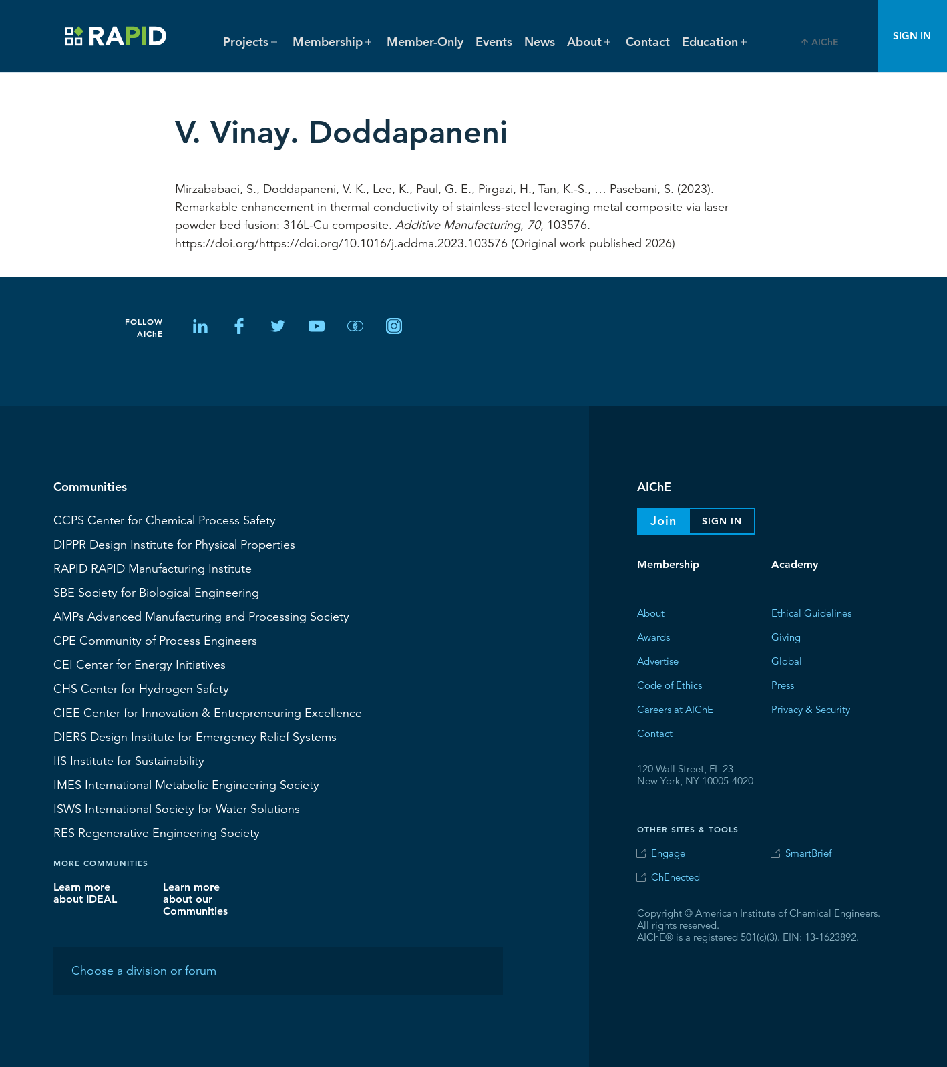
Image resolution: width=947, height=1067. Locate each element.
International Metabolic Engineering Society (186, 784)
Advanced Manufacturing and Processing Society (201, 616)
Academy (794, 564)
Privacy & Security (810, 708)
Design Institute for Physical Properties (174, 544)
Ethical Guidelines (811, 612)
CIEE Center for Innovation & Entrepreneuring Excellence (207, 712)
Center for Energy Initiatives (139, 664)
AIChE (825, 42)
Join (663, 520)
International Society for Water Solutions (176, 808)
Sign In (912, 35)
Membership (668, 564)
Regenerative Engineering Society (156, 832)
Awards (653, 636)
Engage (668, 853)
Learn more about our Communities (195, 898)
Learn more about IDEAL (85, 892)
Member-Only (425, 41)
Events (494, 41)
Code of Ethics (669, 684)
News (539, 41)
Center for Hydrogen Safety (141, 688)
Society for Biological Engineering (156, 592)
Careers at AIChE (675, 708)
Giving (786, 636)
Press (782, 684)
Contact (648, 41)
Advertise (658, 660)
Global (786, 660)
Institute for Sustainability (128, 760)
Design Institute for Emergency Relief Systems (195, 736)
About (651, 612)
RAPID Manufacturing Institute (152, 568)
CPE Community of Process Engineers (155, 640)
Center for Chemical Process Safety (164, 519)
